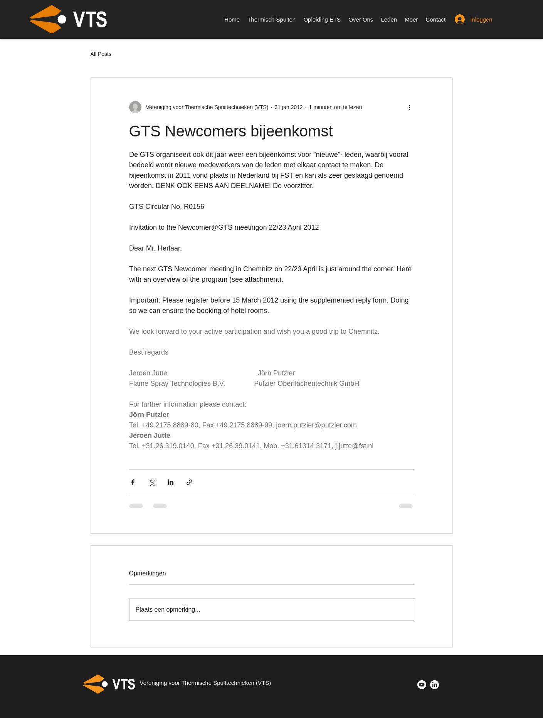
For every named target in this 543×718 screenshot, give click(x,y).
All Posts (101, 54)
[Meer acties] (409, 107)
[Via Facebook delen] (132, 482)
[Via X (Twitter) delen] (151, 482)
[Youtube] (421, 684)
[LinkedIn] (434, 684)
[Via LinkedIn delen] (170, 482)
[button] (411, 19)
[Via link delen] (189, 482)
